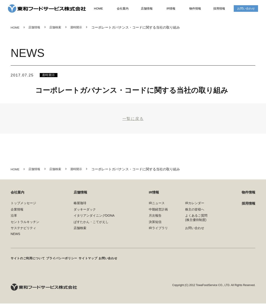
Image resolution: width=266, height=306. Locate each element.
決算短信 (155, 226)
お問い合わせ (246, 9)
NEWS (15, 238)
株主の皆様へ (194, 213)
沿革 (14, 219)
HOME (98, 9)
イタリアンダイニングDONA (94, 219)
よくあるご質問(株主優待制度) (196, 222)
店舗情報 (147, 9)
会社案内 (122, 9)
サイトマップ (98, 261)
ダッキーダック (85, 213)
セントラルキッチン (25, 226)
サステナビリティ (23, 232)
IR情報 (171, 9)
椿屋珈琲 (80, 207)
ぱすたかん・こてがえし (91, 226)
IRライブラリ (158, 232)
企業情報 (17, 213)
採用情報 (219, 9)
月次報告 (155, 219)
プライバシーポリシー (68, 261)
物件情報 (195, 9)
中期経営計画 (158, 213)
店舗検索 (80, 232)
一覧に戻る (133, 120)
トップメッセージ (23, 207)
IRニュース (157, 207)
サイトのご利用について (29, 261)
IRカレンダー (194, 207)
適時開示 (49, 76)
